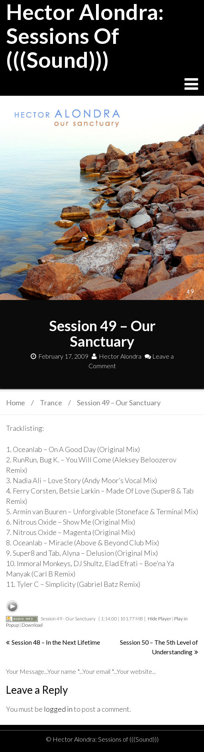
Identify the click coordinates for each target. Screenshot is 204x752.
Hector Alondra (116, 356)
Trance (51, 402)
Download (32, 625)
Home (15, 402)
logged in (58, 709)
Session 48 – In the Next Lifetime (56, 642)
